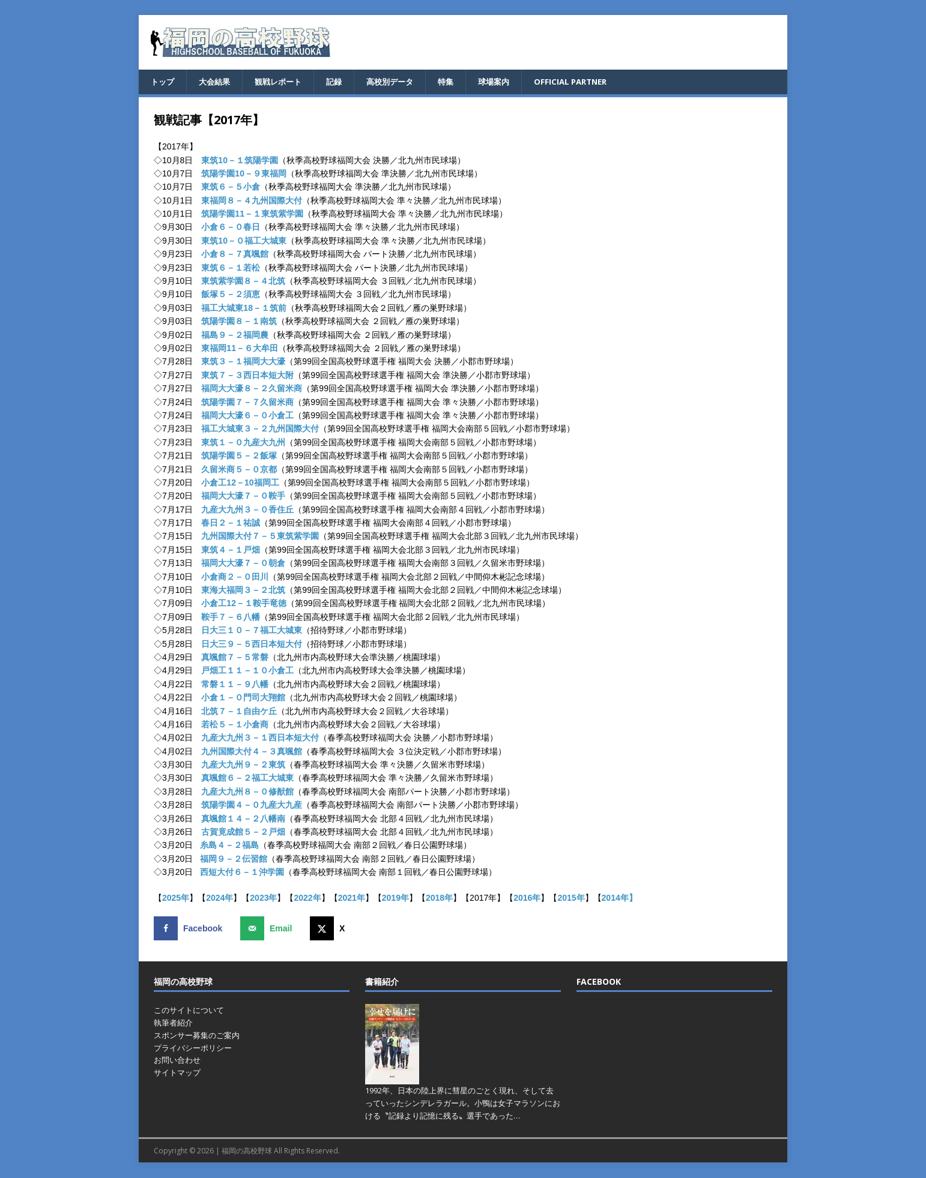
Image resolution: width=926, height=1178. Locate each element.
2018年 (439, 898)
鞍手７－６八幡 (230, 617)
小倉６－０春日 (230, 228)
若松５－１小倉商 (234, 725)
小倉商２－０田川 (234, 577)
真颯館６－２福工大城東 (247, 779)
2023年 (263, 898)
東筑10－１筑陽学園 (239, 161)
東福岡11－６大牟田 (239, 348)
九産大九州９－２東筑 (243, 765)
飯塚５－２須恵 (230, 295)
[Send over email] (268, 929)
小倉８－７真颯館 (234, 255)
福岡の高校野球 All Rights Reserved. (281, 1151)
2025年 (175, 898)
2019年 (395, 898)
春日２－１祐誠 (230, 523)
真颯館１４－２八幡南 (243, 819)
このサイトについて (189, 1010)
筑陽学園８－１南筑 (239, 321)
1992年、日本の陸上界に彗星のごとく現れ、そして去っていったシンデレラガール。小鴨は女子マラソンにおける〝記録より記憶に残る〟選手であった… (462, 1104)
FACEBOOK (598, 982)
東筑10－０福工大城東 (243, 241)
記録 (342, 82)
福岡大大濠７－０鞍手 (243, 497)
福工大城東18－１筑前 (243, 308)
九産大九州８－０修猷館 (247, 792)
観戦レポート (284, 82)
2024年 (219, 898)
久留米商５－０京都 (239, 470)
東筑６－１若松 (230, 268)
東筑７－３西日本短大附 (247, 375)
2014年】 (619, 898)
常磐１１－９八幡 (234, 685)
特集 (458, 82)
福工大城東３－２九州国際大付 (260, 429)
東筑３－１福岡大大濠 (243, 362)
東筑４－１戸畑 (230, 550)
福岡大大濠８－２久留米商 (251, 389)
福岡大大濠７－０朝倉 (243, 564)
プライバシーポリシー (193, 1048)
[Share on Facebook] (191, 929)
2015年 (570, 898)
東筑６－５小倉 (230, 188)
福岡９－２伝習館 (233, 859)
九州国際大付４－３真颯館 (251, 752)
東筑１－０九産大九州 (243, 443)
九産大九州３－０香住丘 (247, 510)
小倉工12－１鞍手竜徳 (243, 604)
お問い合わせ (177, 1061)
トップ (163, 82)
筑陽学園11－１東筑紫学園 (252, 214)
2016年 (526, 898)
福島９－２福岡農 (234, 335)
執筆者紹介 (173, 1023)
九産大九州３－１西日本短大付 (260, 739)
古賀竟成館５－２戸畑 (243, 832)
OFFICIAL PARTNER (589, 82)
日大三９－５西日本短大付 (251, 644)
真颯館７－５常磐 (234, 658)
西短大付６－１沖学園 (242, 872)
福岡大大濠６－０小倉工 (247, 416)
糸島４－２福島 (229, 846)
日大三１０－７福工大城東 (251, 631)
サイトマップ (177, 1073)
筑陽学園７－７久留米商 (247, 402)
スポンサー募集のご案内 (197, 1035)
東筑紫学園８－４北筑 (243, 281)
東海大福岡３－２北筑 (243, 590)
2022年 (307, 898)
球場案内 (508, 82)
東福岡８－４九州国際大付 (251, 201)
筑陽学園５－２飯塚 (239, 456)
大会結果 (217, 82)
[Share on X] (330, 929)
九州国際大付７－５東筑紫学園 (260, 537)
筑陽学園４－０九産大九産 (251, 806)
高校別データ (400, 82)
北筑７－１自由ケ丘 (239, 712)
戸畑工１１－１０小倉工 (247, 671)
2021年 (351, 898)
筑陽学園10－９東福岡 (243, 174)
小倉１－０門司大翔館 (243, 698)
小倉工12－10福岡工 (240, 483)
